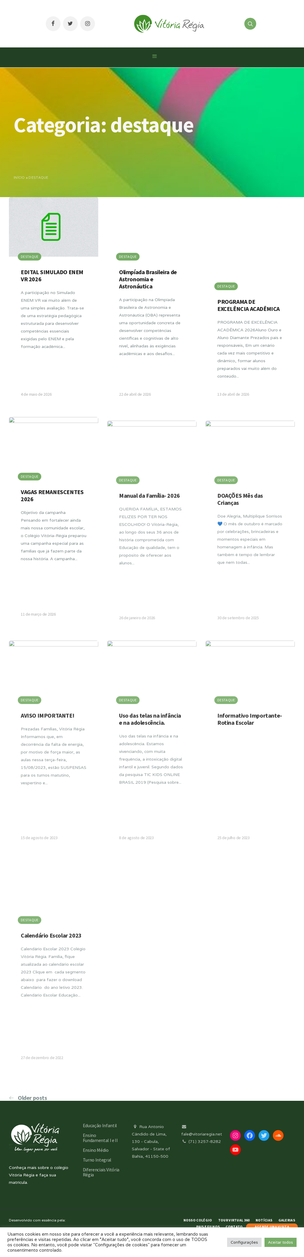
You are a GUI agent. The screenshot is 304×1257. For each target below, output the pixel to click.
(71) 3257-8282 (201, 1141)
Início (19, 177)
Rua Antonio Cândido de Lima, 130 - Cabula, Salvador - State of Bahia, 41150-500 (151, 1141)
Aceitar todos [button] (280, 1242)
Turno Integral (97, 1160)
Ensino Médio (96, 1150)
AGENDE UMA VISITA (272, 1226)
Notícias (264, 1220)
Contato (234, 1226)
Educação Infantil (100, 1125)
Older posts (32, 1098)
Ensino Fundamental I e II (100, 1137)
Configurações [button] (244, 1242)
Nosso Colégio (197, 1220)
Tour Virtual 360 (234, 1220)
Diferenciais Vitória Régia (101, 1172)
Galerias (286, 1220)
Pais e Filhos (208, 1226)
